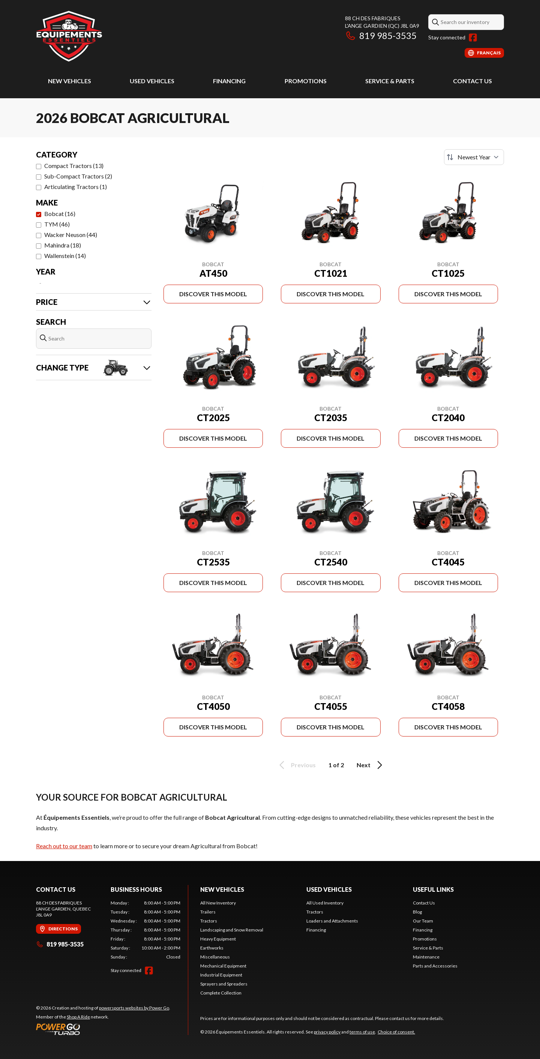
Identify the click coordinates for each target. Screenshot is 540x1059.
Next (371, 765)
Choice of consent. (396, 1032)
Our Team (423, 921)
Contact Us (472, 80)
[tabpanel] (146, 930)
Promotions (306, 80)
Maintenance (426, 957)
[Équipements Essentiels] (69, 36)
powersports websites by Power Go (134, 1008)
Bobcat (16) (59, 213)
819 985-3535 (381, 35)
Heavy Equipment (218, 939)
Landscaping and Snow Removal (231, 930)
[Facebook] (472, 37)
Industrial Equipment (221, 975)
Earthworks (212, 948)
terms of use (362, 1032)
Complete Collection (221, 993)
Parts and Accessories (435, 966)
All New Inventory (218, 903)
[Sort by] (474, 157)
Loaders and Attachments (332, 921)
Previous (296, 765)
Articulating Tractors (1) (75, 186)
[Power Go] (103, 1029)
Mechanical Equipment (223, 966)
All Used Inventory (325, 903)
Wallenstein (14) (65, 255)
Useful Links (433, 889)
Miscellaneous (215, 957)
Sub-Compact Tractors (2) (78, 176)
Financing (229, 80)
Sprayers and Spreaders (224, 984)
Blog (417, 912)
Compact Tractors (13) (74, 165)
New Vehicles (69, 80)
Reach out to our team (64, 845)
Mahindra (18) (62, 245)
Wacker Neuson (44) (70, 234)
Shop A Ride (78, 1017)
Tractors (208, 921)
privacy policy (327, 1032)
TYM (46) (57, 224)
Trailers (208, 912)
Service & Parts (389, 80)
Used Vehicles (152, 80)
